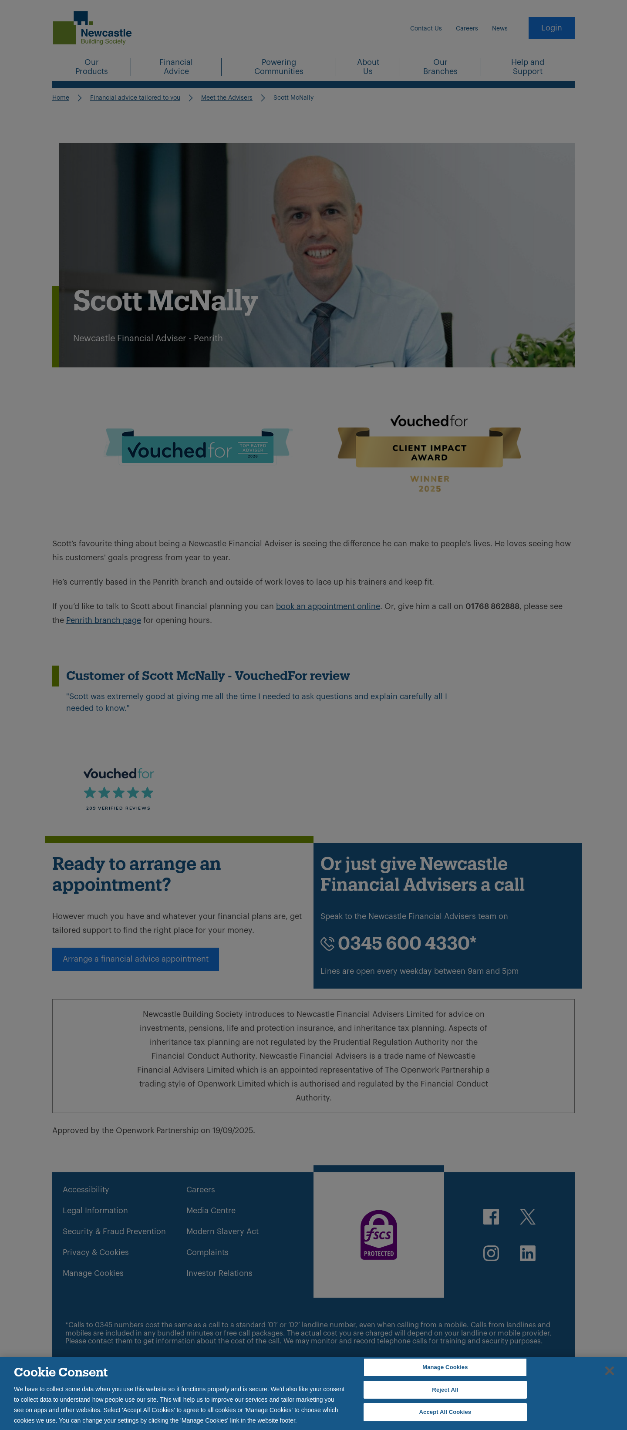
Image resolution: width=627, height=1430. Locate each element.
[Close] (609, 1370)
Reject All (445, 1389)
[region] (313, 1393)
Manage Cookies (445, 1367)
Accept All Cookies (445, 1412)
